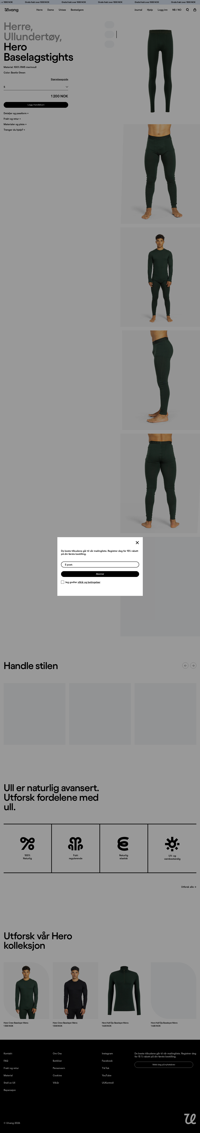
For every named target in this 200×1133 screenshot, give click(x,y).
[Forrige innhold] (185, 665)
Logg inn (163, 9)
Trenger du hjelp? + (14, 129)
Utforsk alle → (188, 886)
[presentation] (160, 71)
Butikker (57, 1060)
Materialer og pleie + (15, 124)
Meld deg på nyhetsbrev (164, 1064)
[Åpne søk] (187, 9)
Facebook (107, 1060)
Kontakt (8, 1053)
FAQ (6, 1060)
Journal (138, 9)
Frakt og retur (11, 1068)
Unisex (62, 9)
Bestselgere (77, 9)
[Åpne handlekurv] (195, 9)
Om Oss (57, 1053)
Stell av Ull (9, 1082)
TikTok (105, 1068)
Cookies (57, 1075)
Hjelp (150, 9)
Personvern (59, 1068)
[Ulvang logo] (11, 10)
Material (8, 1075)
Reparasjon (10, 1090)
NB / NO (176, 9)
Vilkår (56, 1082)
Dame (50, 9)
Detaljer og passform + (16, 113)
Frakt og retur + (12, 118)
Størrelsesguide (59, 79)
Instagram (107, 1053)
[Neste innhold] (193, 665)
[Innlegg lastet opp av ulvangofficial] (34, 714)
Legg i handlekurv (36, 104)
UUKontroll (108, 1082)
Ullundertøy (31, 36)
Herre (39, 9)
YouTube (106, 1075)
